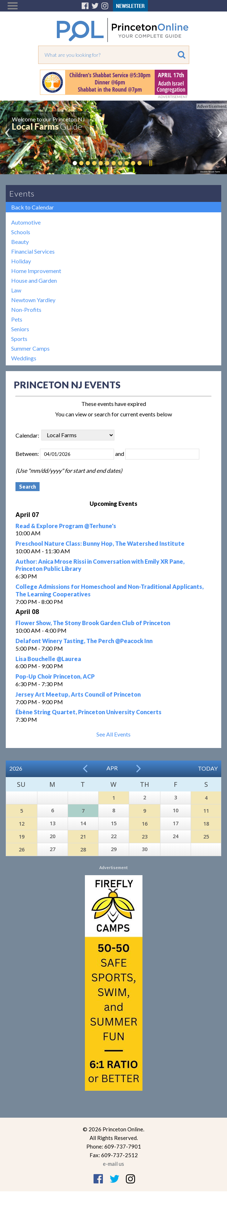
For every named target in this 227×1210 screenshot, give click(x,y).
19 (21, 836)
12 (21, 823)
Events (22, 193)
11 (206, 810)
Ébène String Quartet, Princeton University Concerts (88, 711)
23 (144, 836)
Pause (150, 163)
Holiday (21, 261)
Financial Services (33, 251)
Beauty (20, 241)
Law (16, 290)
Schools (20, 231)
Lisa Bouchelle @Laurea (48, 658)
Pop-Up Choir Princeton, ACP (55, 676)
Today (208, 768)
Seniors (20, 328)
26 (21, 849)
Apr (112, 768)
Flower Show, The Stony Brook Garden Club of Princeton (92, 622)
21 (83, 836)
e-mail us (113, 1163)
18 (206, 823)
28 (83, 849)
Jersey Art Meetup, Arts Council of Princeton (78, 694)
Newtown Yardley (33, 299)
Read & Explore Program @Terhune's (65, 525)
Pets (16, 319)
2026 (15, 768)
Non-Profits (26, 309)
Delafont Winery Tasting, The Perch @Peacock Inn (84, 640)
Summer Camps (30, 348)
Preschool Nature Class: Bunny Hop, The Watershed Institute (100, 543)
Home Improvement (36, 270)
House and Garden (34, 280)
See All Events (113, 734)
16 (144, 823)
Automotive (26, 222)
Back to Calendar (32, 207)
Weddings (23, 358)
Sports (19, 338)
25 (206, 836)
